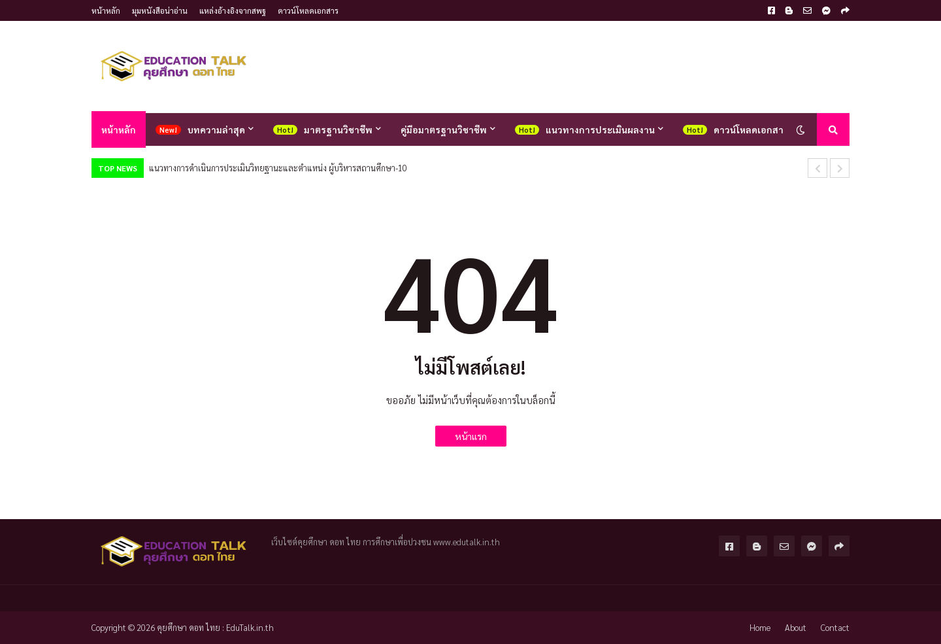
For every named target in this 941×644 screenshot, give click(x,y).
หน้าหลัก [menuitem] (118, 129)
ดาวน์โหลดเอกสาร (308, 10)
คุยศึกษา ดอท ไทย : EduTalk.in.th (215, 627)
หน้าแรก (471, 436)
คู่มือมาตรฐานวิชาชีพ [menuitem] (444, 129)
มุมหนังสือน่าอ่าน (160, 10)
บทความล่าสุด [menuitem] (216, 129)
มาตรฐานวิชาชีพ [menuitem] (338, 129)
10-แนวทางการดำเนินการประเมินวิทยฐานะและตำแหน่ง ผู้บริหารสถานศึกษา (278, 167)
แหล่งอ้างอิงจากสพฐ (232, 10)
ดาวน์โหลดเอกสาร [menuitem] (751, 129)
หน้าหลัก (105, 10)
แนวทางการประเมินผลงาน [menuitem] (600, 129)
